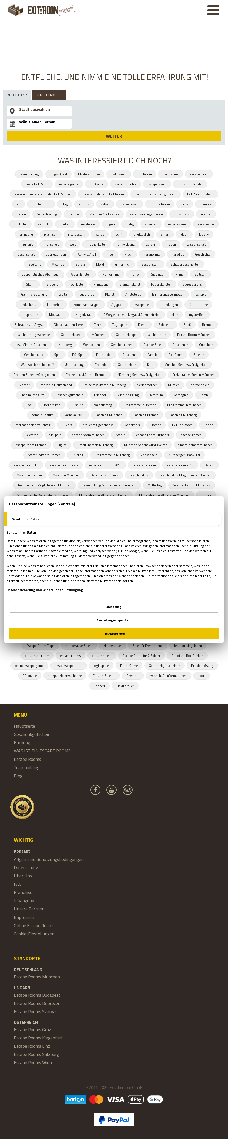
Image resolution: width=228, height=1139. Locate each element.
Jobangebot (25, 900)
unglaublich (142, 234)
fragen (171, 244)
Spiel (57, 354)
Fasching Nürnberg (183, 414)
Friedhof (100, 394)
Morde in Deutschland (56, 384)
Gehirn (21, 214)
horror (135, 274)
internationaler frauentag (33, 424)
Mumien (174, 384)
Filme (180, 274)
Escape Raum (157, 184)
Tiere (97, 324)
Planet (109, 294)
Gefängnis (181, 394)
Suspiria (77, 404)
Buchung (22, 742)
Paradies (177, 254)
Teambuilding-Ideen (188, 645)
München (98, 334)
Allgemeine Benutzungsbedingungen (49, 859)
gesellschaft (26, 254)
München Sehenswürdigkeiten (185, 364)
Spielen (199, 354)
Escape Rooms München (37, 976)
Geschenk (129, 354)
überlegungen (56, 254)
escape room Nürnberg (153, 434)
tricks (185, 204)
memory (206, 204)
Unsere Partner (29, 908)
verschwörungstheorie (146, 214)
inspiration (30, 314)
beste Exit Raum (36, 184)
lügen (111, 224)
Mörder (24, 384)
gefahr (150, 244)
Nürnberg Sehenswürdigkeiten (139, 374)
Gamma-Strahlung (34, 294)
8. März (67, 424)
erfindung (26, 234)
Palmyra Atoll (86, 254)
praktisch (50, 234)
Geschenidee (127, 364)
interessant (76, 234)
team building (29, 174)
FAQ (18, 884)
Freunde (101, 364)
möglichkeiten (97, 244)
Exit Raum (176, 354)
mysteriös (88, 224)
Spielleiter (165, 324)
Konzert (99, 685)
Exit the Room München (194, 334)
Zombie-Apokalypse (104, 214)
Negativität (83, 314)
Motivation (56, 314)
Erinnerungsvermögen (168, 294)
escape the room (37, 655)
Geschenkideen (122, 344)
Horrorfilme (111, 274)
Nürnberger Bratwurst (184, 455)
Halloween (118, 174)
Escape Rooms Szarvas (35, 1011)
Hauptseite (24, 726)
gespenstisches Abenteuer (41, 274)
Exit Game (96, 184)
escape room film (26, 465)
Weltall (63, 294)
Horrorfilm (54, 304)
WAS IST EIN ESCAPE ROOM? (42, 750)
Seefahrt (34, 264)
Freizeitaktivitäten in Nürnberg (104, 384)
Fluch (128, 254)
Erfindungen (169, 304)
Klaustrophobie (125, 184)
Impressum (24, 917)
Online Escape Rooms (34, 925)
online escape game (29, 665)
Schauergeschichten (185, 264)
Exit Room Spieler (190, 184)
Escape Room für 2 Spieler (141, 655)
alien (174, 314)
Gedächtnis (28, 304)
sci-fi (119, 234)
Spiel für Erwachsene (148, 645)
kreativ (204, 234)
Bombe (156, 424)
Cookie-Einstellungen (34, 933)
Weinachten (91, 344)
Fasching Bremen (145, 414)
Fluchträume (129, 665)
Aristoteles (133, 294)
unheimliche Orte (32, 394)
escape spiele (101, 655)
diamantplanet (130, 284)
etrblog (84, 204)
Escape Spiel (153, 344)
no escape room (144, 465)
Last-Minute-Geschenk (31, 344)
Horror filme (51, 404)
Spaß (187, 324)
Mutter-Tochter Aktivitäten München (164, 495)
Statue (120, 434)
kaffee (99, 234)
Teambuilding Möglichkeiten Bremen (185, 475)
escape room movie (64, 465)
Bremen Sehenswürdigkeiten (34, 374)
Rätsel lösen (129, 204)
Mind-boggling (128, 394)
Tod (29, 404)
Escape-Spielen (104, 675)
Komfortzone (198, 304)
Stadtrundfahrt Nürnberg (95, 444)
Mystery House (89, 174)
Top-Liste (76, 284)
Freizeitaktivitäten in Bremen (86, 374)
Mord (100, 264)
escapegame (177, 224)
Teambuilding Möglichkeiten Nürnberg (109, 485)
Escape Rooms (27, 759)
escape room (199, 174)
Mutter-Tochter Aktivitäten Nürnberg (42, 495)
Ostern (209, 465)
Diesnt (142, 324)
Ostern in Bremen (29, 475)
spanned (151, 224)
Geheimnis (132, 424)
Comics (206, 495)
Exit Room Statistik (200, 194)
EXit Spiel (78, 354)
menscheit (51, 244)
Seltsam (200, 274)
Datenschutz (26, 867)
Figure (62, 444)
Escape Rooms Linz (32, 1046)
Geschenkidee (71, 334)
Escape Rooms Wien (33, 1062)
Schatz (80, 264)
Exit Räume (171, 174)
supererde (86, 294)
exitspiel (201, 294)
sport (201, 675)
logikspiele (101, 665)
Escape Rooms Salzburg (36, 1054)
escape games (191, 434)
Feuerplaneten (161, 284)
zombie (73, 214)
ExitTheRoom (41, 204)
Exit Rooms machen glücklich (155, 194)
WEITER (114, 136)
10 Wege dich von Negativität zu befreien (131, 314)
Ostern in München (66, 475)
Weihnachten (157, 334)
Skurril (30, 284)
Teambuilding (138, 475)
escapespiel (206, 224)
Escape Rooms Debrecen (37, 1003)
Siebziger (158, 274)
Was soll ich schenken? (37, 364)
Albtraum (156, 394)
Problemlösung (202, 665)
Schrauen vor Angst (29, 324)
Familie (152, 354)
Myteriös (58, 264)
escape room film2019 (105, 465)
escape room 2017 (180, 465)
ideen (184, 234)
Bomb (203, 394)
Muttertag (155, 485)
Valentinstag (103, 404)
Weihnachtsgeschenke (34, 334)
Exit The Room (159, 204)
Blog (18, 775)
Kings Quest (58, 174)
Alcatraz (32, 434)
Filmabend (101, 284)
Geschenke (180, 344)
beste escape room (68, 665)
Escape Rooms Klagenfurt (38, 1037)
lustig (130, 224)
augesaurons (192, 284)
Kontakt (22, 851)
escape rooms (70, 655)
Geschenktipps (126, 334)
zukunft (27, 244)
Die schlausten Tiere (68, 324)
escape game (68, 184)
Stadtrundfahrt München (195, 444)
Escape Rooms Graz (32, 1029)
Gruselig (52, 284)
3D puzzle (30, 675)
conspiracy (181, 214)
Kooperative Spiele (79, 645)
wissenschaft (196, 244)
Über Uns (23, 875)
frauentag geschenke (98, 424)
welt (73, 244)
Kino (150, 364)
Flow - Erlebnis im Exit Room (103, 194)
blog (64, 204)
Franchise (23, 892)
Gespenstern (150, 264)
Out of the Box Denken (187, 655)
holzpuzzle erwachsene (65, 675)
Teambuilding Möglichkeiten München (44, 485)
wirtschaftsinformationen (168, 675)
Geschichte (203, 254)
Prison (208, 424)
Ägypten (117, 304)
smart (165, 234)
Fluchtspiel (103, 354)
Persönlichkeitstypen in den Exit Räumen (43, 194)
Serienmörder (147, 384)
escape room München (88, 434)
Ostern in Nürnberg (104, 475)
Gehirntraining (47, 214)
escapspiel (142, 304)
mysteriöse (197, 314)
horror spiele (200, 384)
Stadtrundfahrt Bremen (44, 455)
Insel (110, 254)
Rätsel (104, 204)
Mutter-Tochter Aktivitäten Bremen (103, 495)
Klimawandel (112, 645)
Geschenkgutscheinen (164, 665)
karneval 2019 (74, 414)
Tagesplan (119, 324)
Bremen (207, 324)
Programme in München (184, 404)
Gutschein (206, 344)
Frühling (77, 455)
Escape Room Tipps (40, 645)
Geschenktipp (33, 354)
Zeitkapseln (149, 455)
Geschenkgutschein (69, 394)
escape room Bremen (30, 444)
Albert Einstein (81, 274)
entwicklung (126, 244)
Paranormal (151, 254)
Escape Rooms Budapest (37, 995)
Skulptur (55, 434)
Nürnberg (65, 344)
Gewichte (132, 675)
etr (19, 204)
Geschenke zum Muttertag (191, 485)
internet (205, 214)
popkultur (20, 224)
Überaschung (74, 364)
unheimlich (122, 264)
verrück (43, 224)
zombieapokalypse (86, 304)
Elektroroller (125, 685)
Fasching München (108, 414)
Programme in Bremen (139, 404)
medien (65, 224)
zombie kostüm (42, 414)
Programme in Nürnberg (112, 455)
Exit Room (144, 174)
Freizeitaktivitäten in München (193, 374)
